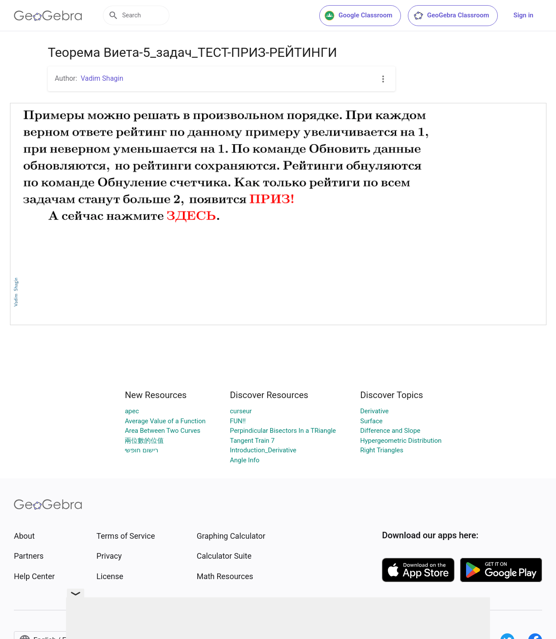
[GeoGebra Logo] (48, 15)
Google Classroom (358, 15)
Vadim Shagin (102, 78)
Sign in (523, 15)
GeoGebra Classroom (451, 15)
